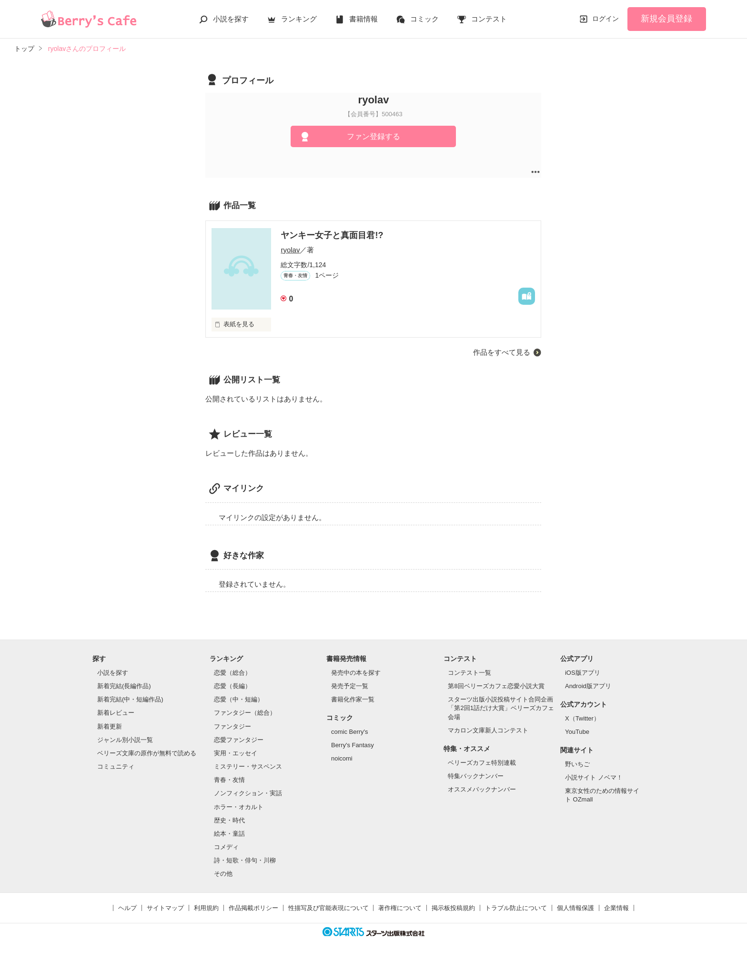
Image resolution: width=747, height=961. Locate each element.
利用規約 (206, 907)
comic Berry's (349, 731)
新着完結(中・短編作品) (130, 699)
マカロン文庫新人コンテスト (488, 730)
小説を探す (231, 19)
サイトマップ (165, 907)
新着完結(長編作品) (124, 686)
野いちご (577, 764)
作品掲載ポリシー (253, 907)
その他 (223, 873)
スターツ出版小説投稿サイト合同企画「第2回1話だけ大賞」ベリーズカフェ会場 (501, 708)
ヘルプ (127, 907)
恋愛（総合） (232, 672)
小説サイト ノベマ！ (594, 777)
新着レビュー (115, 712)
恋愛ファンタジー (238, 739)
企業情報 (616, 907)
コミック (424, 19)
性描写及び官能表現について (328, 907)
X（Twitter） (582, 718)
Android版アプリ (588, 686)
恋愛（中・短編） (238, 699)
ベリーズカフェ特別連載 (482, 762)
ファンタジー (232, 726)
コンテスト (489, 19)
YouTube (577, 731)
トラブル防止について (516, 907)
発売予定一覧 (349, 686)
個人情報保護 (575, 907)
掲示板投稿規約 (453, 907)
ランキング (299, 19)
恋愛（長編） (232, 686)
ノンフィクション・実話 (248, 793)
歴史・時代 (229, 820)
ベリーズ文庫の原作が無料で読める (146, 753)
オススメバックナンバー (482, 789)
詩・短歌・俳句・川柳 (245, 860)
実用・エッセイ (235, 753)
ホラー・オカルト (238, 807)
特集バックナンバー (476, 776)
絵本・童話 (229, 833)
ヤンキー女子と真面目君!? (332, 235)
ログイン (605, 18)
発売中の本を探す (356, 672)
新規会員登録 (666, 18)
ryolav (290, 250)
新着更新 (109, 726)
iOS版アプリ (582, 672)
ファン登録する (373, 136)
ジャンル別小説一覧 (125, 739)
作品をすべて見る (501, 352)
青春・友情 (229, 779)
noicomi (342, 758)
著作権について (400, 907)
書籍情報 (363, 19)
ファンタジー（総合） (245, 712)
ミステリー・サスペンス (248, 766)
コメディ (226, 847)
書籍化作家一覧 (352, 699)
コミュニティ (115, 766)
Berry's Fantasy (352, 745)
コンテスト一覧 (469, 672)
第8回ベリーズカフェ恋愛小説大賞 (496, 686)
